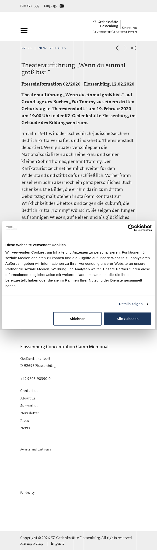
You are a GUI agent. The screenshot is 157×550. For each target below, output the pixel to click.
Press (26, 48)
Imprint (57, 543)
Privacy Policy (32, 543)
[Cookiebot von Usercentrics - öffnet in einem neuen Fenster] (131, 227)
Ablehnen (77, 318)
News (25, 428)
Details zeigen (131, 304)
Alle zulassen (127, 318)
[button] (133, 48)
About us (27, 398)
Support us (29, 405)
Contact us (29, 390)
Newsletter (29, 413)
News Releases (52, 48)
